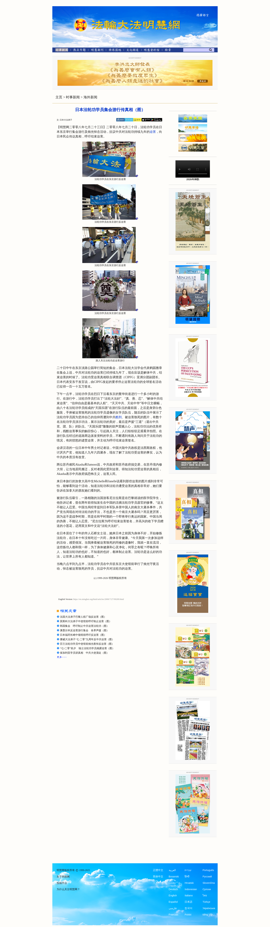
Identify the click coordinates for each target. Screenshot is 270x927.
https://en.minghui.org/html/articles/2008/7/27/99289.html (98, 599)
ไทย (204, 895)
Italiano (189, 895)
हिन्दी (187, 876)
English (173, 895)
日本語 (188, 901)
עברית (188, 870)
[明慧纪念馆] (151, 50)
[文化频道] (132, 50)
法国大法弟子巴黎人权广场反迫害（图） (83, 616)
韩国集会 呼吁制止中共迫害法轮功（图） (84, 626)
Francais (173, 914)
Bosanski (174, 876)
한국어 (188, 908)
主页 (58, 97)
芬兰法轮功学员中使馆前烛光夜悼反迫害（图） (87, 643)
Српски (206, 889)
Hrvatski (189, 883)
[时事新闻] (60, 50)
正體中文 (158, 870)
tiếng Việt (207, 914)
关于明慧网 (63, 876)
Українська (208, 908)
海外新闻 (90, 97)
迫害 (153, 131)
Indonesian (191, 889)
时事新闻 (73, 97)
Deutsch (173, 889)
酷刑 (119, 417)
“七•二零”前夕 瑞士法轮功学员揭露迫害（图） (87, 648)
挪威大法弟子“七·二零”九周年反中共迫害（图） (87, 639)
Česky (172, 883)
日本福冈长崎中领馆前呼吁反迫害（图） (83, 635)
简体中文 (158, 876)
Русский (207, 876)
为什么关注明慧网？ (68, 889)
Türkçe (206, 901)
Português (208, 870)
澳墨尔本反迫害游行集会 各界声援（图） (84, 630)
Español (173, 901)
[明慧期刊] (97, 50)
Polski (188, 914)
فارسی (172, 908)
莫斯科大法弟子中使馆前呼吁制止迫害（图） (86, 621)
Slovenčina (208, 883)
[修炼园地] (114, 50)
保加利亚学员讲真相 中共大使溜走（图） (84, 652)
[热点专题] (79, 50)
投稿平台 (62, 883)
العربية (172, 870)
